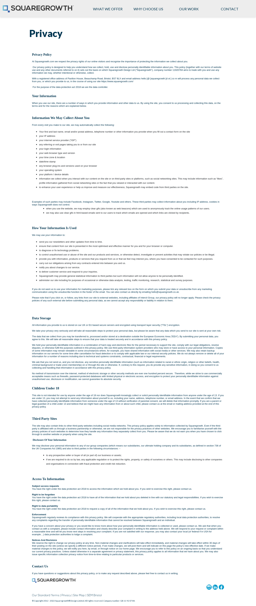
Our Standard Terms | (46, 595)
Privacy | (67, 595)
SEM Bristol (94, 595)
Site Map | (79, 595)
